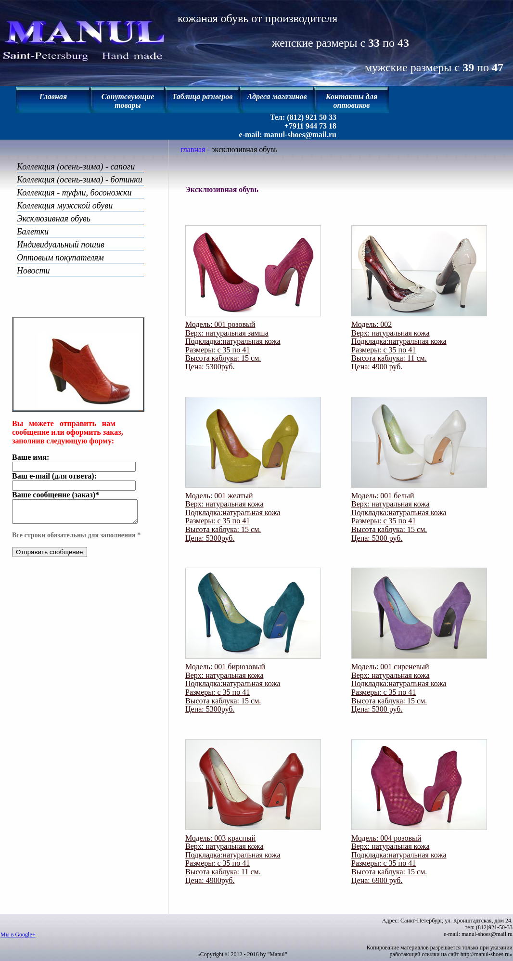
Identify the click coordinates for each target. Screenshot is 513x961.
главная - (196, 149)
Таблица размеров (202, 96)
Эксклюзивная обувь (53, 218)
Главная (53, 96)
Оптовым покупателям (60, 257)
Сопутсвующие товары (128, 100)
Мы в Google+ (18, 934)
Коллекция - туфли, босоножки (74, 192)
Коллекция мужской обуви (65, 205)
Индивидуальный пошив (60, 244)
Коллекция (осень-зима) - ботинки (79, 179)
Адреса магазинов (277, 96)
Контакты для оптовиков (351, 100)
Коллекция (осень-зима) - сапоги (76, 166)
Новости (33, 270)
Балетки (33, 231)
